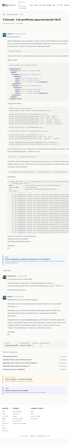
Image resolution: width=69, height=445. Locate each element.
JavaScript (5, 423)
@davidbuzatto (31, 320)
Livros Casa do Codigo (19, 423)
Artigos (15, 416)
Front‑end (42, 5)
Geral (36, 5)
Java (31, 5)
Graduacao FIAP (17, 418)
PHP (61, 5)
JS (57, 5)
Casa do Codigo (35, 416)
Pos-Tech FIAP (17, 421)
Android (4, 428)
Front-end (5, 416)
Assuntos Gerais (12, 14)
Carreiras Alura (17, 411)
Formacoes (16, 414)
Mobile (49, 5)
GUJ (4, 14)
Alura (32, 411)
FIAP (32, 414)
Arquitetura (5, 430)
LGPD (48, 436)
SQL (54, 5)
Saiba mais (33, 436)
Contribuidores (41, 436)
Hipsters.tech (34, 418)
